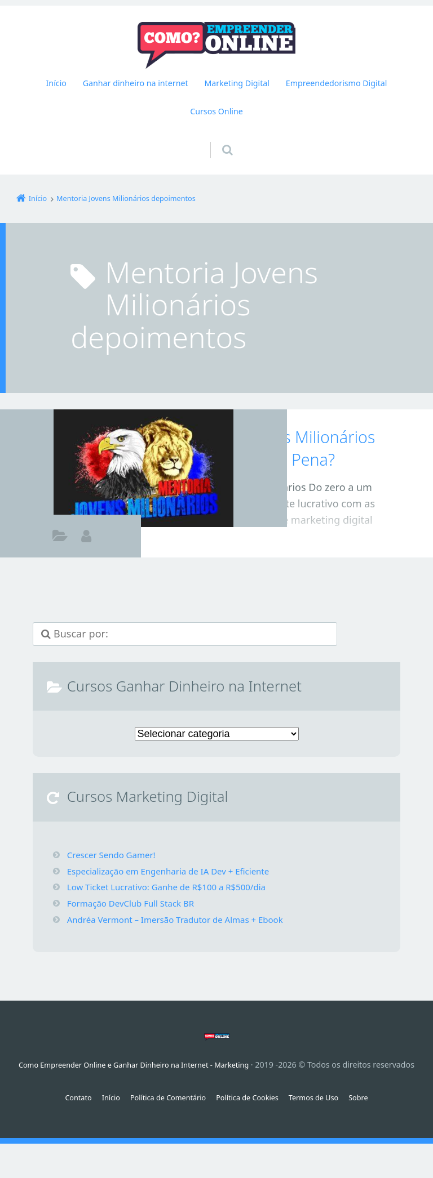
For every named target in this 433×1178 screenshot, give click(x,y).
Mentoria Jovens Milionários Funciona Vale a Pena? (275, 448)
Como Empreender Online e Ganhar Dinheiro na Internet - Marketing (155, 1064)
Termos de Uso (324, 1113)
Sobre (373, 1113)
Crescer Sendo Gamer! (114, 855)
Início (56, 83)
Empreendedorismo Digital (336, 83)
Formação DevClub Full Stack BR (135, 903)
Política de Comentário (162, 1113)
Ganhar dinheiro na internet (135, 83)
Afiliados (60, 538)
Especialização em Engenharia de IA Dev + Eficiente (175, 871)
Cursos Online (216, 111)
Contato (64, 1113)
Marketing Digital (236, 83)
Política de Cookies (250, 1113)
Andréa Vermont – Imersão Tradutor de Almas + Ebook (182, 919)
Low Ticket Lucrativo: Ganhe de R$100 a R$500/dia (173, 887)
